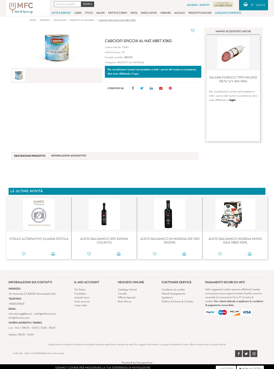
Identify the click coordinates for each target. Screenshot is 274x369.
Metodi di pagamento (173, 294)
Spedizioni (167, 297)
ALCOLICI (179, 13)
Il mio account (82, 301)
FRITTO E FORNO (117, 13)
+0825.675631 (16, 304)
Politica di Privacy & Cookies (177, 301)
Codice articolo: (113, 47)
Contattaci (80, 294)
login (232, 100)
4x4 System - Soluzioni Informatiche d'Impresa (144, 367)
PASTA (134, 13)
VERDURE (165, 13)
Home (33, 20)
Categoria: (110, 62)
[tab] (29, 156)
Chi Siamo (79, 289)
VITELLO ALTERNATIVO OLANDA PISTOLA (38, 239)
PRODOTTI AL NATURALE (82, 20)
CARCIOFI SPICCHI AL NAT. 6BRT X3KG (117, 20)
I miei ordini (80, 305)
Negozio (45, 20)
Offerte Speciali (126, 297)
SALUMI (100, 13)
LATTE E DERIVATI (61, 13)
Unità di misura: (113, 52)
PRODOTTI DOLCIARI (199, 13)
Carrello (122, 294)
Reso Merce (124, 301)
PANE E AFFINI (149, 13)
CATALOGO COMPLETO (228, 13)
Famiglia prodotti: (114, 57)
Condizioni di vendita (173, 289)
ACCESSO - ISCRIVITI (198, 5)
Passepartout (144, 362)
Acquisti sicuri (81, 297)
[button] (87, 4)
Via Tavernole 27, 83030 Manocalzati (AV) (32, 294)
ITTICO (89, 13)
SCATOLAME (60, 20)
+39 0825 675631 (223, 6)
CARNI (77, 13)
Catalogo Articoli (127, 289)
